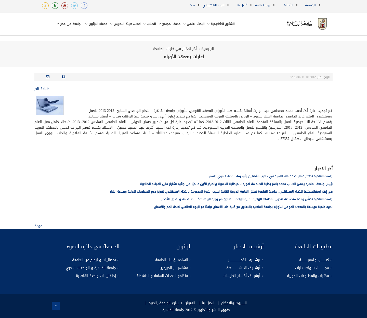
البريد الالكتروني (213, 5)
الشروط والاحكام (234, 303)
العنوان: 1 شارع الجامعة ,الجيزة (172, 303)
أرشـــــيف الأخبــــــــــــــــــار (244, 260)
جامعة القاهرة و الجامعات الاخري (91, 268)
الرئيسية (310, 5)
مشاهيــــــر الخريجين (174, 268)
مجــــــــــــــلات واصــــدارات (312, 268)
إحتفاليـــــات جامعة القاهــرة (96, 276)
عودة (38, 225)
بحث (192, 5)
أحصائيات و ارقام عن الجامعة (94, 260)
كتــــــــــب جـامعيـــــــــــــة (314, 260)
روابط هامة (262, 5)
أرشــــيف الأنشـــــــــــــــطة (243, 268)
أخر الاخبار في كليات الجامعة (175, 48)
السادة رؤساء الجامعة (171, 260)
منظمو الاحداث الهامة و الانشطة (162, 276)
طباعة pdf (41, 88)
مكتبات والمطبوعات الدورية (308, 276)
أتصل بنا (242, 5)
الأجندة (288, 5)
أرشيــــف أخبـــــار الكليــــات (242, 276)
